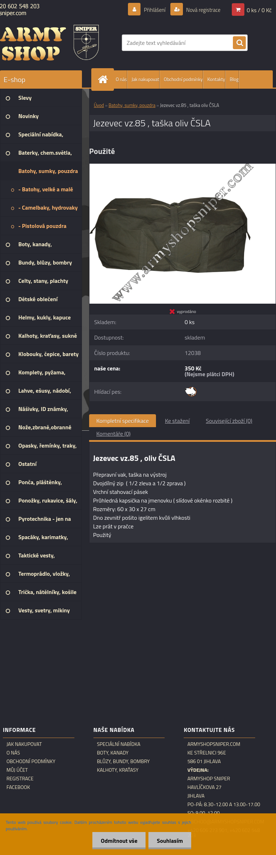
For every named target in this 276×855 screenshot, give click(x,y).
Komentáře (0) (113, 433)
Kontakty (216, 79)
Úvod (99, 105)
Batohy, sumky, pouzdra (132, 105)
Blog (234, 79)
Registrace (19, 778)
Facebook (18, 787)
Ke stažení (177, 420)
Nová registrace (201, 9)
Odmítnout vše (117, 840)
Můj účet (17, 769)
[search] (239, 43)
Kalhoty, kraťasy (118, 769)
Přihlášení (150, 9)
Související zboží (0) (229, 420)
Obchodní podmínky (183, 79)
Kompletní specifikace (122, 420)
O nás (121, 79)
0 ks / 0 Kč (259, 9)
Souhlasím (169, 840)
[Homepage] (104, 79)
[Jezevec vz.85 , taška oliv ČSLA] (182, 166)
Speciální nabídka (119, 744)
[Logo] (49, 43)
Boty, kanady (113, 752)
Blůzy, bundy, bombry (123, 761)
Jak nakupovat (145, 79)
